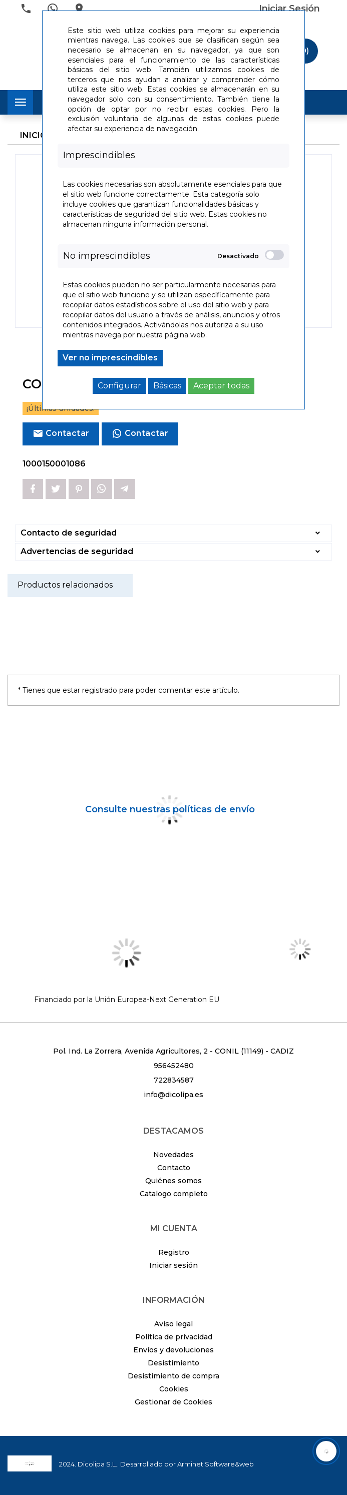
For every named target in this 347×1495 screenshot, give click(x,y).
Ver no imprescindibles (110, 357)
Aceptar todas (221, 385)
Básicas (167, 385)
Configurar (119, 385)
